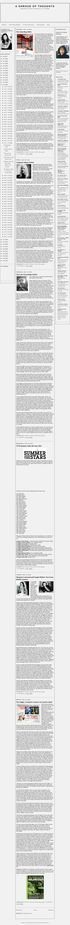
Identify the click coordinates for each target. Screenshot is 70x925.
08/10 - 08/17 (7, 133)
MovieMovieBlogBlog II (63, 186)
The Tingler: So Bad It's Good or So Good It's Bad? (8, 170)
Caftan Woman (61, 99)
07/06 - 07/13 (7, 175)
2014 (4, 84)
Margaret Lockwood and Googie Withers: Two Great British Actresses (34, 578)
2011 (4, 244)
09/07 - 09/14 (7, 124)
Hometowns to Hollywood (61, 144)
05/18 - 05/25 (7, 192)
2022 (4, 65)
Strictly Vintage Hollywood (61, 265)
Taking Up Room (62, 270)
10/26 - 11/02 (7, 107)
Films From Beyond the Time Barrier (63, 135)
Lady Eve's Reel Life (63, 166)
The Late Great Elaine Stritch (26, 274)
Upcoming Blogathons (63, 141)
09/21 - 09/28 (7, 119)
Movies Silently (61, 194)
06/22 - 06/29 (7, 180)
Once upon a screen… (63, 199)
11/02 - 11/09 (7, 105)
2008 (4, 251)
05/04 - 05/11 (7, 196)
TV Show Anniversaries (28, 24)
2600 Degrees (46, 922)
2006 (4, 256)
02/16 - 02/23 (7, 222)
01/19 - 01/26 (7, 232)
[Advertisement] (35, 16)
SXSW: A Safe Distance (63, 224)
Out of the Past (61, 205)
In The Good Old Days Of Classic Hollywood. (62, 149)
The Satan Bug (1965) (23, 32)
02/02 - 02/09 (7, 227)
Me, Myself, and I (62, 175)
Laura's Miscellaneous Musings (61, 171)
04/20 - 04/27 (7, 201)
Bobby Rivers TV (62, 95)
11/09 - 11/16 (7, 103)
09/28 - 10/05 (7, 117)
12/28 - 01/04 (7, 86)
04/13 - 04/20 (7, 203)
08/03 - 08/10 (7, 136)
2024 (4, 61)
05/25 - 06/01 (7, 189)
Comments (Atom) (27, 913)
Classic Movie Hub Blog (62, 116)
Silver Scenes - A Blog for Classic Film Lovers (63, 239)
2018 (4, 75)
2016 (4, 80)
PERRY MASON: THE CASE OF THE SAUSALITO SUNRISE (63, 102)
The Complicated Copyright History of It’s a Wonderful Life (63, 284)
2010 (4, 246)
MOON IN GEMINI (63, 179)
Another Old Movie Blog (62, 84)
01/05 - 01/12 (7, 236)
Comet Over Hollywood (61, 124)
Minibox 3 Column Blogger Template (28, 922)
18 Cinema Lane (62, 79)
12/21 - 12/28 (7, 89)
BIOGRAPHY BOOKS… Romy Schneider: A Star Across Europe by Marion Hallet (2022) (63, 232)
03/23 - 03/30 (7, 210)
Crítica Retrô (61, 129)
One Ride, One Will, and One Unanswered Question (63, 254)
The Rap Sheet (61, 288)
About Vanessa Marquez (14, 24)
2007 (4, 253)
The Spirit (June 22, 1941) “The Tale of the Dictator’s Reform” (63, 296)
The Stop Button (62, 293)
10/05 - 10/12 (7, 114)
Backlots (60, 90)
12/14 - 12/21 (7, 91)
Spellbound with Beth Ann (63, 258)
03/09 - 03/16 (7, 215)
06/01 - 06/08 (7, 187)
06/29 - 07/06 (7, 178)
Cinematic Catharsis (63, 106)
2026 (4, 56)
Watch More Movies (63, 304)
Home (48, 24)
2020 (4, 70)
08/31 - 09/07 (7, 126)
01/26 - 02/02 (7, 229)
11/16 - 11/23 (7, 100)
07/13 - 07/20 (7, 143)
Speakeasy (60, 245)
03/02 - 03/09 (7, 217)
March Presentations (62, 146)
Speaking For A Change (61, 250)
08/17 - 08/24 (7, 131)
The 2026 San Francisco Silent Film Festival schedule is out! (63, 261)
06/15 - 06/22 (7, 182)
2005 (4, 258)
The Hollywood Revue (63, 281)
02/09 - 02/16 (7, 224)
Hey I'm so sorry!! (62, 176)
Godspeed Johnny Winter (25, 162)
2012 (4, 242)
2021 (4, 68)
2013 (4, 239)
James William (40, 922)
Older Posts (51, 910)
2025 (4, 58)
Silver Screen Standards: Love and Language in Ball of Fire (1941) (63, 120)
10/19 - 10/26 (7, 110)
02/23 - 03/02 (7, 220)
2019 (4, 73)
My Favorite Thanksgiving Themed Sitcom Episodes (63, 182)
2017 (4, 77)
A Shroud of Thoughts (35, 6)
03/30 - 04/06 (7, 208)
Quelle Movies (61, 222)
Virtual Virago (61, 299)
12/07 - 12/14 (7, 93)
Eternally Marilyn (61, 167)
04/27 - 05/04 (7, 199)
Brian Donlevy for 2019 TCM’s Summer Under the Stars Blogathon (63, 219)
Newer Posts (19, 910)
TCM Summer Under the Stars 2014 (29, 446)
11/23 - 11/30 (7, 98)
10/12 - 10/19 (7, 112)
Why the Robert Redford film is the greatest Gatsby (63, 202)
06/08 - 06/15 (7, 185)
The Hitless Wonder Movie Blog (62, 276)
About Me (4, 24)
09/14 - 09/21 (7, 122)
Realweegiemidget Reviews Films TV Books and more (62, 227)
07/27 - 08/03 (7, 138)
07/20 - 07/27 (7, 140)
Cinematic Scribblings (63, 111)
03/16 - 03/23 (7, 213)
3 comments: (49, 902)
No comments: (21, 153)
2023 (4, 63)
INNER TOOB (61, 161)
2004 (4, 260)
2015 (4, 82)
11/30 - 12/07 (7, 96)
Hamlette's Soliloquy (63, 140)
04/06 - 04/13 (7, 206)
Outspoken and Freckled (61, 211)
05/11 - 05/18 (7, 194)
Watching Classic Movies (62, 309)
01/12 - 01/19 (7, 234)
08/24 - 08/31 (7, 129)
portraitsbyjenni (62, 216)
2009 (4, 249)
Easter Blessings (61, 173)
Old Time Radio (40, 24)
